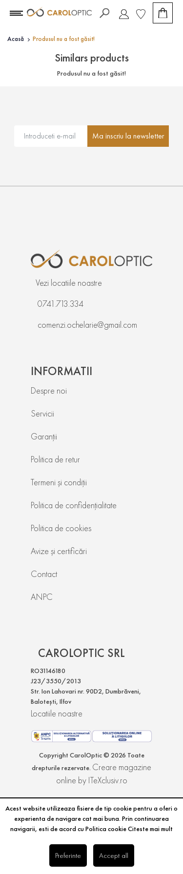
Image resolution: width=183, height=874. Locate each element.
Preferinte (68, 855)
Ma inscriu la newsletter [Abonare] (128, 136)
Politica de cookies (61, 528)
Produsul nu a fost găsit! (64, 39)
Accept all (113, 855)
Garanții (44, 436)
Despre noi (49, 390)
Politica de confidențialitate (74, 505)
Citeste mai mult (150, 828)
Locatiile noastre (56, 713)
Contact (44, 573)
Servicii (42, 413)
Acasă (15, 39)
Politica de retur (55, 459)
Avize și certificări (59, 550)
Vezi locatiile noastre (69, 282)
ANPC (42, 596)
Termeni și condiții (59, 482)
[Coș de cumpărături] (163, 12)
